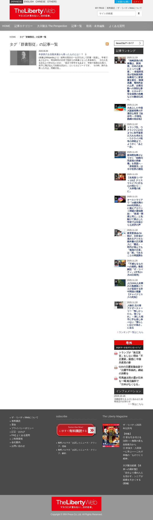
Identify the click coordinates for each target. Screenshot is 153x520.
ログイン (137, 2)
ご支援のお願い (123, 2)
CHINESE (40, 1)
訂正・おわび (18, 431)
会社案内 (16, 442)
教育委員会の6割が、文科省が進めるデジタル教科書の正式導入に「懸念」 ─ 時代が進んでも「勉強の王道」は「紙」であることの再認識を (135, 244)
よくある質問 (117, 25)
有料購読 (111, 8)
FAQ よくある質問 (21, 435)
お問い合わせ (18, 446)
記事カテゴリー (23, 25)
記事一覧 (76, 25)
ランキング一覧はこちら (130, 332)
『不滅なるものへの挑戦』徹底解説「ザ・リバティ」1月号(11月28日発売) (135, 269)
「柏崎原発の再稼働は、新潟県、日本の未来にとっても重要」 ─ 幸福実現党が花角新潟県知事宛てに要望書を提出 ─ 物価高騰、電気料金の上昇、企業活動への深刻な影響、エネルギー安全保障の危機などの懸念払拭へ (135, 80)
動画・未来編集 (95, 25)
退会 (14, 424)
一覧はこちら (135, 404)
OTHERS (52, 1)
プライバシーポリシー (23, 428)
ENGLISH (29, 1)
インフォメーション (128, 391)
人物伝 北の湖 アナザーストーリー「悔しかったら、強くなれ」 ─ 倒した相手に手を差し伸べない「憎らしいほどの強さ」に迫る (135, 316)
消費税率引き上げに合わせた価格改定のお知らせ (128, 400)
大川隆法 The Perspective (52, 25)
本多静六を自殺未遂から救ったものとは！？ (63, 54)
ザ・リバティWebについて (129, 8)
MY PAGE (99, 8)
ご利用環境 (17, 439)
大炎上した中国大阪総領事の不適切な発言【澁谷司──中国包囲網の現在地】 (135, 113)
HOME (6, 25)
